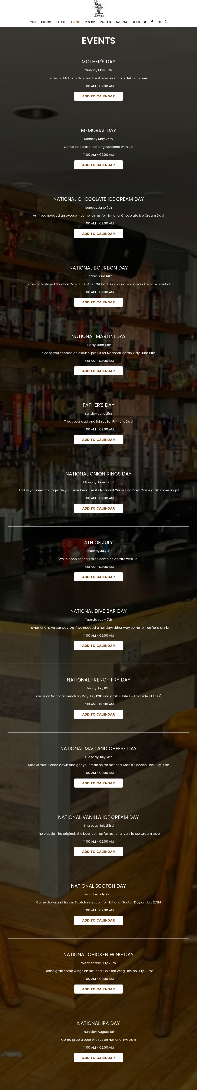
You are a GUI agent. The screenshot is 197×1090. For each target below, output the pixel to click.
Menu (33, 22)
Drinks (46, 22)
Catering (122, 22)
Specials (61, 22)
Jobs (136, 22)
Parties (105, 22)
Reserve (90, 22)
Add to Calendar (98, 96)
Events (76, 22)
